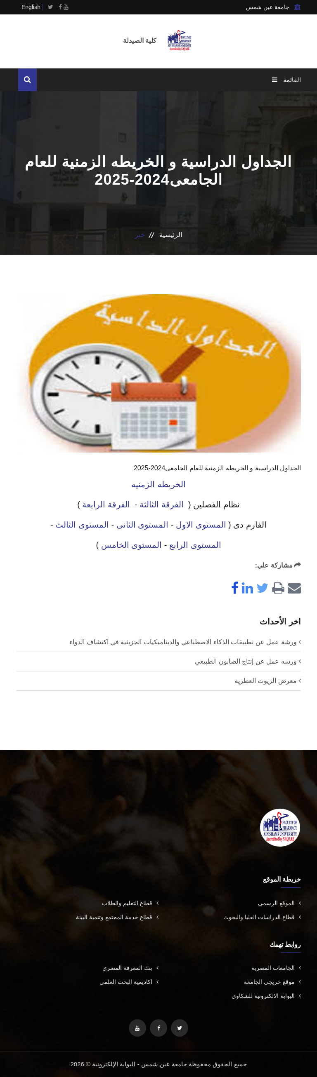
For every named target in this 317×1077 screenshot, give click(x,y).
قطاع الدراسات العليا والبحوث (262, 917)
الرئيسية (170, 234)
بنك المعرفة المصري (130, 967)
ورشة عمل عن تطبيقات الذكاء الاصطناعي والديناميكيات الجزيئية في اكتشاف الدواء (182, 641)
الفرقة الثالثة (162, 504)
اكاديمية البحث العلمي (128, 981)
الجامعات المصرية (276, 967)
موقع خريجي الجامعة (272, 981)
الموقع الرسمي (279, 903)
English (30, 7)
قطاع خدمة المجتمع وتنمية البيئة (117, 917)
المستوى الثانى (142, 524)
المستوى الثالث (82, 524)
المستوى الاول (201, 524)
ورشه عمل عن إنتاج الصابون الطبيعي (245, 661)
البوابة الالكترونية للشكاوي (266, 996)
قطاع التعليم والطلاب (130, 903)
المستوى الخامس (131, 544)
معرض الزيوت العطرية (265, 680)
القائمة (286, 79)
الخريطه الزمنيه (158, 484)
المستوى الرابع (195, 544)
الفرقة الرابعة (106, 504)
